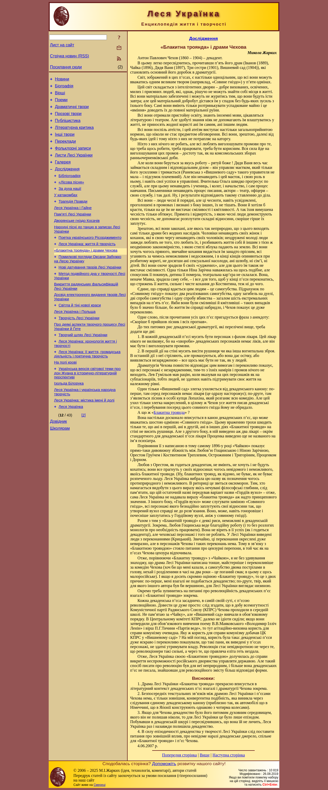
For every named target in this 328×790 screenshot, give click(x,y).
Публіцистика (67, 126)
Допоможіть (164, 763)
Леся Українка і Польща (75, 337)
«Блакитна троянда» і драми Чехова (85, 270)
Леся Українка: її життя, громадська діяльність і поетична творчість (87, 383)
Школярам (60, 463)
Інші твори (65, 141)
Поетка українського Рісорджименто (90, 256)
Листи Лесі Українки (74, 164)
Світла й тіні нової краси (80, 330)
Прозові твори (68, 118)
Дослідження (67, 180)
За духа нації (70, 202)
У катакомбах (65, 209)
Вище (205, 755)
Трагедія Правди (73, 216)
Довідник (58, 456)
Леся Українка (71, 440)
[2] (83, 449)
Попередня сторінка (179, 755)
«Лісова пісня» (71, 194)
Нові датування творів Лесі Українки (90, 289)
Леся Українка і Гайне (73, 223)
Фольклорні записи (73, 157)
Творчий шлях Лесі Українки (83, 363)
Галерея (62, 172)
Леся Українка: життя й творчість (87, 263)
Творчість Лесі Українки (79, 344)
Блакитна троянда (169, 412)
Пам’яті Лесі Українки (72, 230)
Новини (62, 80)
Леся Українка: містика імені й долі (84, 433)
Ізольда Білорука (69, 415)
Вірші (60, 95)
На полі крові (65, 392)
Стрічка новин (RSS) (69, 56)
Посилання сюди (66, 67)
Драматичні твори (72, 110)
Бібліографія (69, 187)
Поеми (61, 103)
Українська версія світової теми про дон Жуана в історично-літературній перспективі (87, 403)
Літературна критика (74, 133)
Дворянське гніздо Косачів (77, 237)
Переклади (65, 149)
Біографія (64, 87)
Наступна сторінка (228, 755)
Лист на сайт (62, 45)
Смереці (99, 785)
